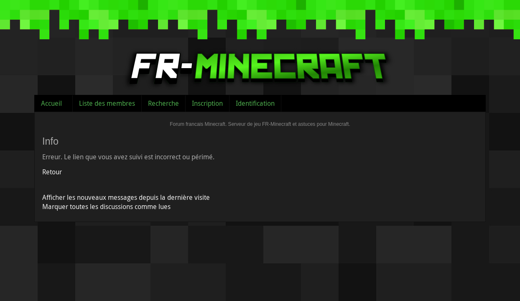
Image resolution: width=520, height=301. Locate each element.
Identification (255, 103)
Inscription (207, 103)
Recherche (163, 103)
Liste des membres (107, 103)
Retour (52, 171)
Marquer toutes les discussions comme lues (106, 206)
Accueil (51, 103)
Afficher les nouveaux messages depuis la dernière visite (126, 197)
